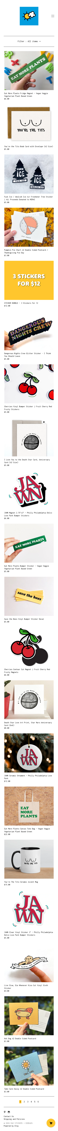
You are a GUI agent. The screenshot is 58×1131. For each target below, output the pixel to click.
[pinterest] (5, 1112)
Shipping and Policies (14, 1119)
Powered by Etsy (11, 1126)
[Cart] (51, 1123)
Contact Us (9, 1116)
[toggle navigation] (52, 16)
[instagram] (9, 1112)
